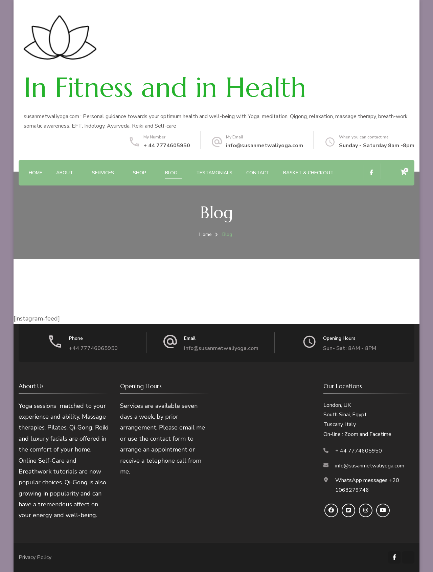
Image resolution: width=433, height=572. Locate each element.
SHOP (139, 173)
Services (103, 173)
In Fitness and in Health (165, 87)
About (64, 173)
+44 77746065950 (93, 348)
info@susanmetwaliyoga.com (264, 145)
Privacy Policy (35, 557)
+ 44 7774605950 (166, 145)
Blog (171, 173)
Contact (257, 173)
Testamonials (214, 173)
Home (35, 173)
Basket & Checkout (308, 173)
